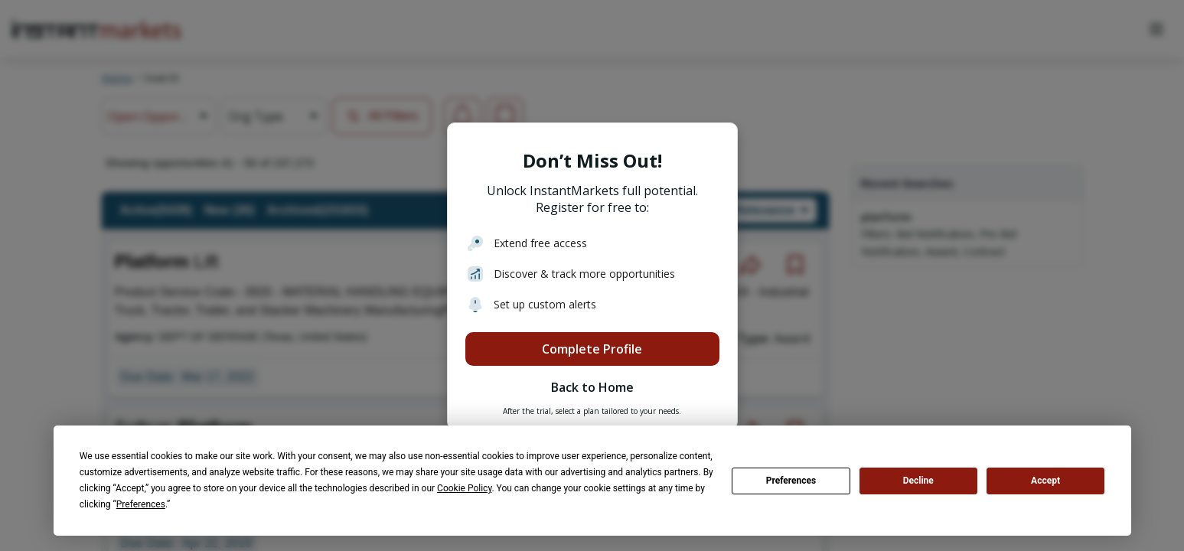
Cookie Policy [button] (464, 488)
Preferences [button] (140, 504)
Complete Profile (592, 349)
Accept (1045, 480)
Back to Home (592, 387)
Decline (918, 480)
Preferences (791, 480)
